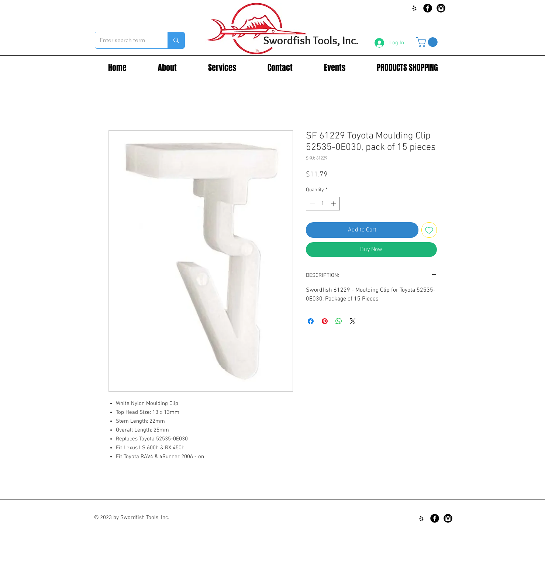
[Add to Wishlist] (429, 230)
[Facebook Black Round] (427, 8)
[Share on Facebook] (310, 321)
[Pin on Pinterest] (324, 321)
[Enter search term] (126, 40)
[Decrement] (311, 203)
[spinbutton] (323, 203)
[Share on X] (352, 321)
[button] (428, 42)
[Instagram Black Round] (441, 8)
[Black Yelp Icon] (414, 8)
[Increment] (334, 203)
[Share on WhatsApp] (338, 321)
